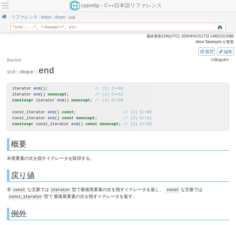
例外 (19, 213)
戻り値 (23, 175)
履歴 (206, 51)
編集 (225, 51)
